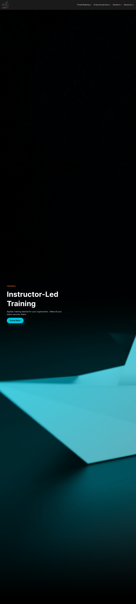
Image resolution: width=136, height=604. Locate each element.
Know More (15, 320)
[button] (84, 5)
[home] (5, 4)
